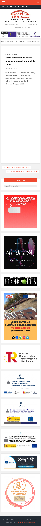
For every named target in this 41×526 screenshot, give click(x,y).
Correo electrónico (21, 522)
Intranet (32, 522)
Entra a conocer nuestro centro (18, 167)
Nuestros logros (11, 54)
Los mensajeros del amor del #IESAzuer (21, 171)
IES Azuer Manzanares (20, 21)
